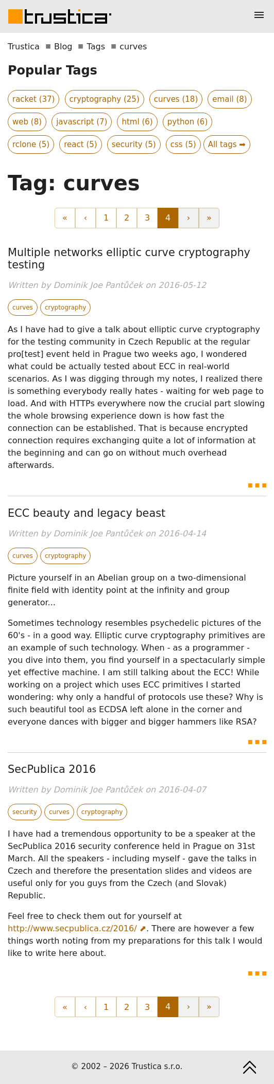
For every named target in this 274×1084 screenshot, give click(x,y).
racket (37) (33, 99)
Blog (63, 46)
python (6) (187, 122)
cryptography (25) (105, 99)
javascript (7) (81, 122)
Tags (96, 46)
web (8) (27, 122)
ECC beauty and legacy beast (86, 513)
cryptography (66, 307)
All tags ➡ (227, 144)
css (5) (183, 144)
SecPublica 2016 (52, 769)
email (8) (229, 99)
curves (22, 307)
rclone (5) (30, 144)
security (24, 812)
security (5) (134, 144)
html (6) (137, 122)
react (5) (80, 144)
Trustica (24, 46)
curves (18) (176, 99)
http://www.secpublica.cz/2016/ (72, 928)
